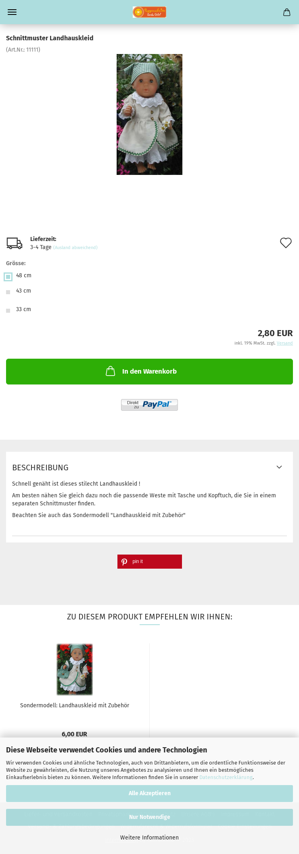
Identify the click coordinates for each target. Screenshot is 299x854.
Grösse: (15, 263)
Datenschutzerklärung (226, 777)
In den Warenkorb (140, 370)
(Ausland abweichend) (75, 247)
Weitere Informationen (149, 837)
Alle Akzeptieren (150, 793)
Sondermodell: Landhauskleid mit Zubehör (74, 705)
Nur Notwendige (149, 817)
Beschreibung (40, 467)
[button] (149, 562)
